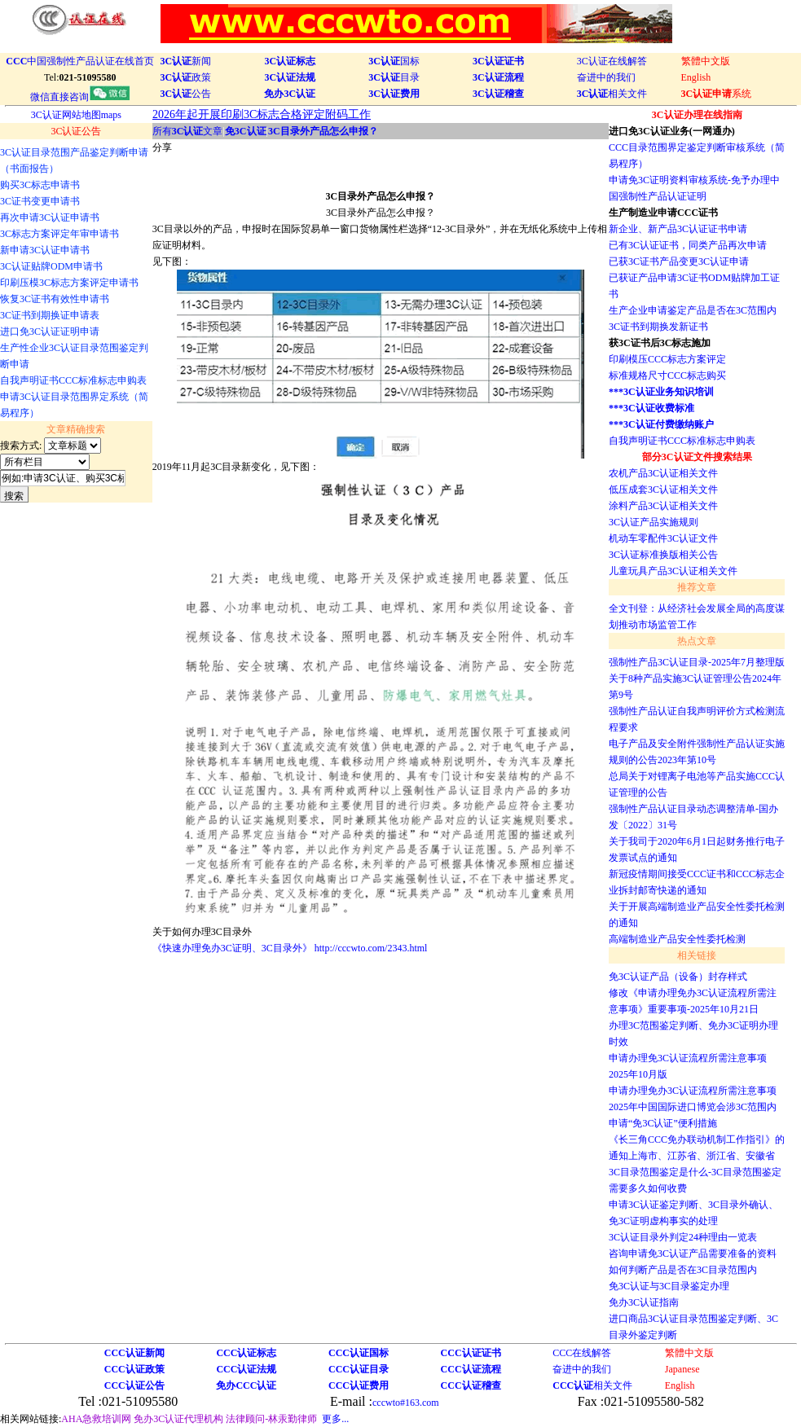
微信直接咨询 (80, 97)
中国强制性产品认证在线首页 (80, 61)
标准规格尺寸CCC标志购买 (667, 375)
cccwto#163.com (405, 1402)
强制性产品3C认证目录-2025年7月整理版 (697, 662)
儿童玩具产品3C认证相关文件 (673, 571)
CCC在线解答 (581, 1353)
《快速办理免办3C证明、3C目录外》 (232, 948)
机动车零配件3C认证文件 (663, 538)
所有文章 (187, 131)
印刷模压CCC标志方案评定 (667, 359)
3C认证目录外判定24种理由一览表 (683, 1237)
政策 (186, 77)
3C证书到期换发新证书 (658, 326)
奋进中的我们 (606, 77)
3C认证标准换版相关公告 (663, 554)
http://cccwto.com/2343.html (371, 948)
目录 (394, 77)
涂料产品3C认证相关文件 (663, 506)
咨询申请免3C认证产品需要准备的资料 (693, 1253)
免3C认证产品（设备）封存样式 (678, 976)
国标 (394, 61)
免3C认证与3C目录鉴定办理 (669, 1286)
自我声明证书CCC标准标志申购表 (682, 440)
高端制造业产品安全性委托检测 (677, 939)
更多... (335, 1419)
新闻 (186, 61)
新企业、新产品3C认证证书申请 (678, 229)
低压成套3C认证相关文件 (663, 489)
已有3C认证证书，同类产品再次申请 (688, 245)
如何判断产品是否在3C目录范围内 (683, 1270)
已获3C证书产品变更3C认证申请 (679, 261)
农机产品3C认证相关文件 (663, 473)
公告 (186, 93)
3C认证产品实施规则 (653, 522)
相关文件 (612, 93)
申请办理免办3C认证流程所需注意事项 (693, 1090)
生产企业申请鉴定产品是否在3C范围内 (693, 310)
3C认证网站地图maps (76, 115)
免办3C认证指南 (644, 1302)
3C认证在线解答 (612, 61)
